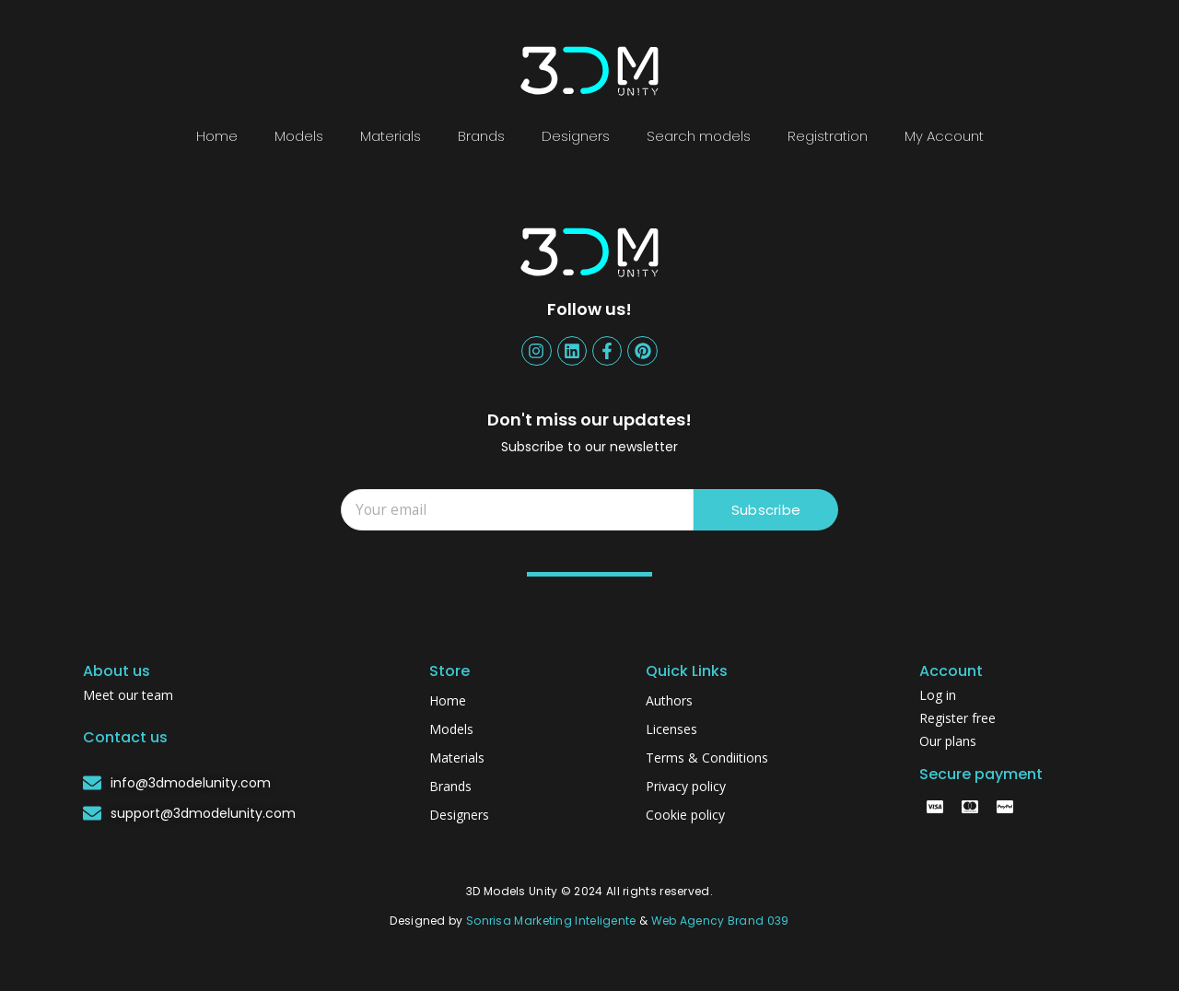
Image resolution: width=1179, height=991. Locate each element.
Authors (669, 700)
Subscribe (765, 509)
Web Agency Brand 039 (720, 920)
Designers (576, 136)
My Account (944, 136)
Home (217, 136)
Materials (390, 136)
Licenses (671, 729)
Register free (957, 718)
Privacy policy (686, 786)
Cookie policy (685, 814)
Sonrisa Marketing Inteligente (551, 920)
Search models (699, 136)
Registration (828, 136)
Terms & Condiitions (707, 757)
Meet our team (128, 695)
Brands (481, 136)
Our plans (947, 741)
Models (298, 136)
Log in (937, 695)
